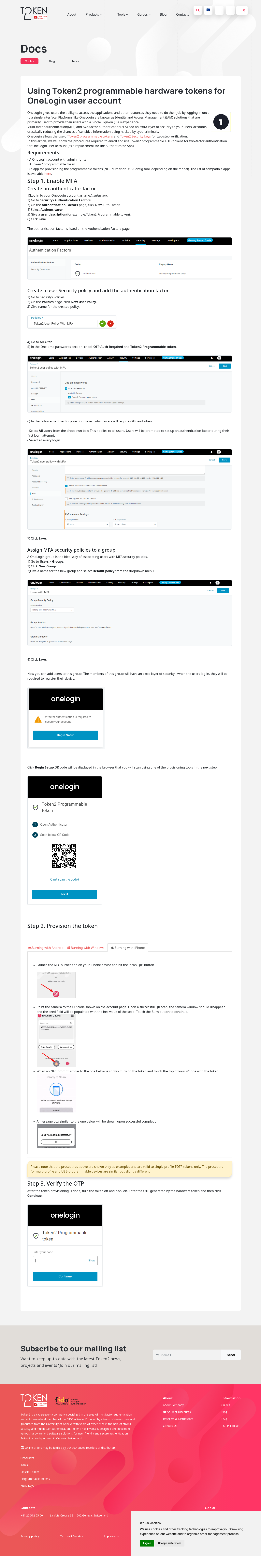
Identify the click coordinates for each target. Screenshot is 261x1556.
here (47, 173)
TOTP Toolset (230, 1426)
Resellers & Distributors (178, 1419)
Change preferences (169, 1543)
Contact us (170, 1426)
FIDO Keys (27, 1485)
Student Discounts (177, 1412)
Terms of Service (74, 1536)
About (71, 14)
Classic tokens (30, 1472)
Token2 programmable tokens (91, 136)
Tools (75, 61)
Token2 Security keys (135, 136)
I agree (147, 1543)
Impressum (114, 1536)
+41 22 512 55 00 (32, 1515)
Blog (163, 14)
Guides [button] (143, 14)
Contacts (182, 14)
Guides (29, 61)
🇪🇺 (208, 10)
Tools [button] (122, 14)
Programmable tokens (35, 1479)
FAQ (224, 1419)
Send (231, 1355)
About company (173, 1405)
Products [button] (94, 14)
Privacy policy (32, 1536)
